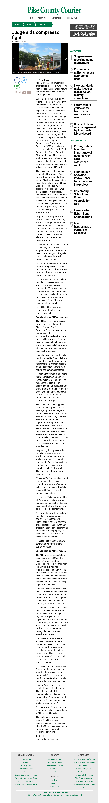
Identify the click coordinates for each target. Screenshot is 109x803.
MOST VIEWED (75, 51)
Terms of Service (47, 795)
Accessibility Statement (73, 795)
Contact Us (72, 18)
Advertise (56, 18)
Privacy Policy (59, 795)
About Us (42, 18)
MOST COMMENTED (77, 141)
